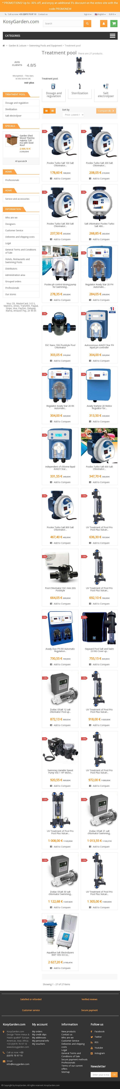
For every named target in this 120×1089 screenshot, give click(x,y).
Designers (10, 223)
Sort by (65, 109)
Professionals (12, 180)
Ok (114, 1074)
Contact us (43, 14)
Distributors (11, 268)
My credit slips (39, 1034)
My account (40, 1024)
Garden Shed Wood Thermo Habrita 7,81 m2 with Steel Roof (27, 140)
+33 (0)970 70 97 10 (15, 1054)
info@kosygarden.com (18, 1064)
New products (68, 1031)
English (100, 14)
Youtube (99, 1047)
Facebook (100, 1031)
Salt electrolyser (13, 115)
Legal (8, 243)
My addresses (39, 1037)
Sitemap (65, 1071)
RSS (96, 1042)
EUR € (112, 14)
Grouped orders (13, 281)
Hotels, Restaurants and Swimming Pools (17, 261)
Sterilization (11, 109)
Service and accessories (17, 198)
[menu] (103, 23)
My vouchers (38, 1043)
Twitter (98, 1036)
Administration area (15, 275)
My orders (37, 1031)
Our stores (10, 294)
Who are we (11, 217)
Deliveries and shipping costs (20, 236)
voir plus (29, 82)
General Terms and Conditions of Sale (20, 251)
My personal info (40, 1040)
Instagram (100, 1053)
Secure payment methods (74, 1059)
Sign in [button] (87, 14)
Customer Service (14, 230)
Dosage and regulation (16, 102)
